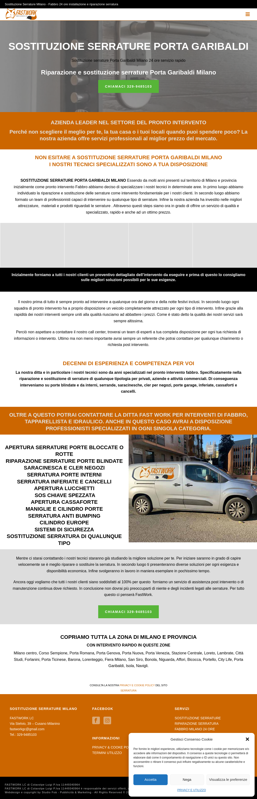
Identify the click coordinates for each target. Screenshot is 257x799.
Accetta (150, 779)
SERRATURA (128, 690)
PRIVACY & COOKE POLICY (114, 747)
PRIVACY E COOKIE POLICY (137, 685)
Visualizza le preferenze (228, 779)
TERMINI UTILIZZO (107, 753)
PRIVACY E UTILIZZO (191, 790)
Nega (187, 779)
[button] (247, 739)
